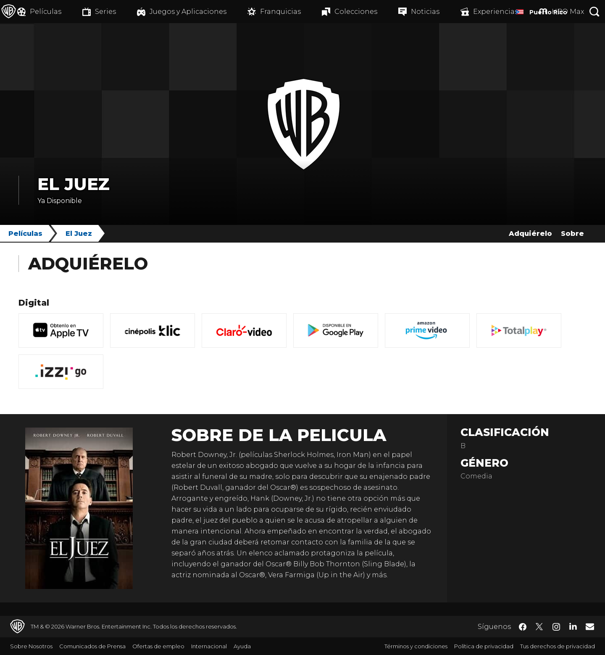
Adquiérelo (530, 234)
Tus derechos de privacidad (557, 646)
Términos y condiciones (415, 646)
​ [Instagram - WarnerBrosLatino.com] (556, 627)
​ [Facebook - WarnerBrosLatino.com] (523, 627)
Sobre (572, 234)
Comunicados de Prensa (92, 646)
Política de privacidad (483, 646)
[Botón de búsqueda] (594, 11)
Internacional (209, 646)
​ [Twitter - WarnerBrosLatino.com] (539, 627)
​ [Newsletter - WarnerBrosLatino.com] (590, 626)
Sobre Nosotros (31, 646)
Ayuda (242, 646)
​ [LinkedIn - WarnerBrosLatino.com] (573, 626)
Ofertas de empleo (158, 646)
